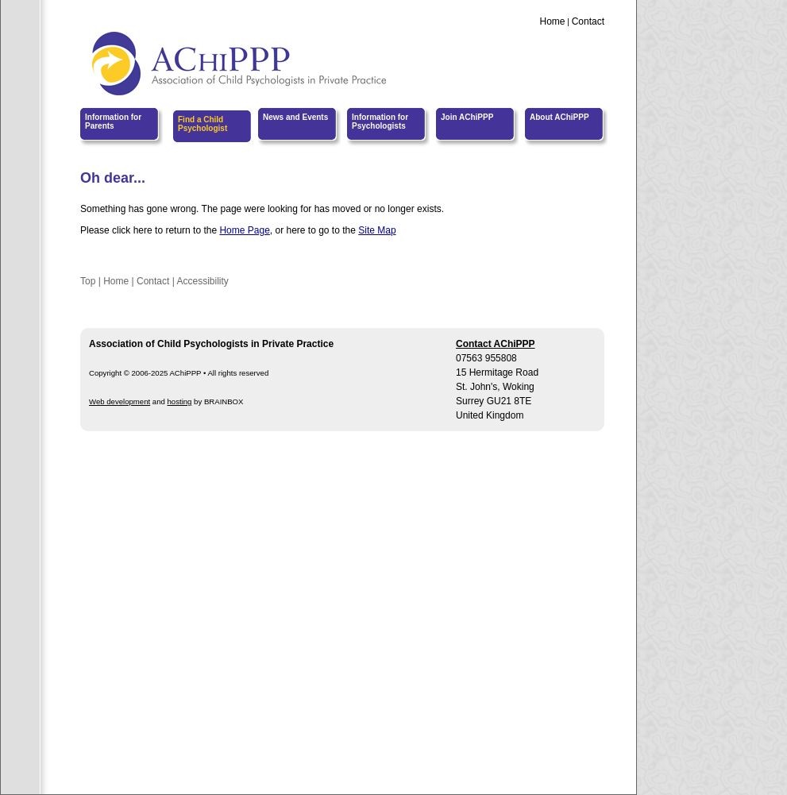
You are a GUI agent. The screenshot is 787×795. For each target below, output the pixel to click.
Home (552, 21)
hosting (180, 401)
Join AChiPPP (467, 117)
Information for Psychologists (380, 121)
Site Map (376, 230)
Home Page (244, 230)
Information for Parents (113, 121)
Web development (119, 401)
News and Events (295, 117)
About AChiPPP (559, 117)
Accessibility (202, 281)
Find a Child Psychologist (202, 124)
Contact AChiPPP (495, 343)
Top (87, 281)
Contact (588, 21)
